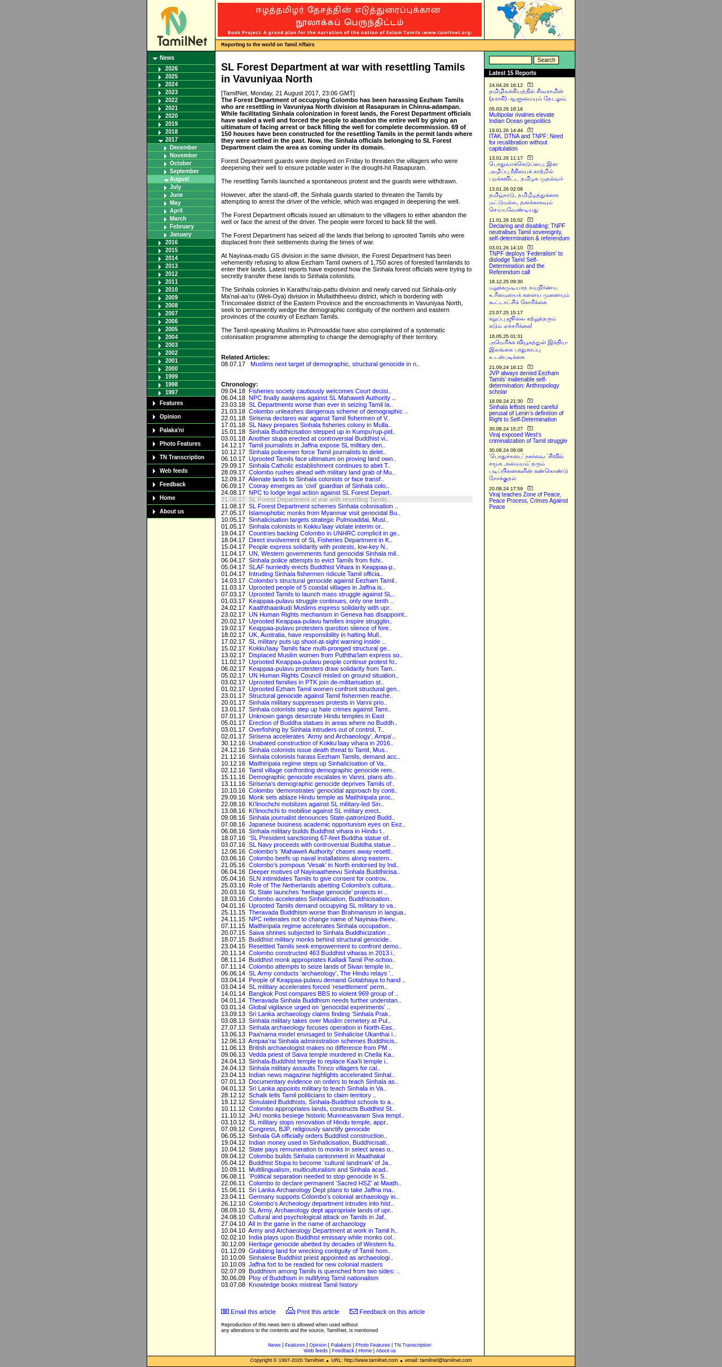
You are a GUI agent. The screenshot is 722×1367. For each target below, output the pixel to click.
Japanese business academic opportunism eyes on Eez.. (327, 824)
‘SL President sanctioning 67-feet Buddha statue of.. (320, 837)
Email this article (253, 1311)
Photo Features (180, 444)
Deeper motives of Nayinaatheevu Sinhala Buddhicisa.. (324, 871)
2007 (171, 313)
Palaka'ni (172, 430)
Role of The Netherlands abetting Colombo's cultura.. (321, 885)
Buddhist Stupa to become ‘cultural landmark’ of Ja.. (320, 1162)
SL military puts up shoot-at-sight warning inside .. (317, 641)
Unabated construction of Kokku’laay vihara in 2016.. (321, 743)
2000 (171, 369)
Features (171, 403)
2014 (171, 258)
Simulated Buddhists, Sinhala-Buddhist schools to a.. (321, 1101)
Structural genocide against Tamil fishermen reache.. (321, 695)
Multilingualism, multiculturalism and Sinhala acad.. (319, 1169)
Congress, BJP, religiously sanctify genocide (309, 1129)
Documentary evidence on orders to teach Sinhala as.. (323, 1081)
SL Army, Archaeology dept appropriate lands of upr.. (321, 1210)
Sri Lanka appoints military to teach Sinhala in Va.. (317, 1088)
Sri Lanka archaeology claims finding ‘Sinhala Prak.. (320, 1013)
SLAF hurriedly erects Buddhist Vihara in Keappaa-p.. (322, 567)
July (175, 187)
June (176, 195)
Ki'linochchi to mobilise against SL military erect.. (315, 810)
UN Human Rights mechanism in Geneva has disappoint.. (328, 614)
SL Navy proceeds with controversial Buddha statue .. (322, 844)
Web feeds (174, 471)
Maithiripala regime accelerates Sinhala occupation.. (320, 925)
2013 (171, 266)
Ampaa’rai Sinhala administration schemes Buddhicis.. (323, 1041)
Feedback (173, 484)
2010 (171, 290)
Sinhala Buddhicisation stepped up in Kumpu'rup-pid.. (322, 431)
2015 (171, 250)
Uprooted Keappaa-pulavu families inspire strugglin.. (321, 621)
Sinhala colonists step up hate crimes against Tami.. (320, 709)
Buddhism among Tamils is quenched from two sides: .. (324, 1271)
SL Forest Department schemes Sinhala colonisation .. (323, 506)
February (182, 226)
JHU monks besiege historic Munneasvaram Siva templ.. (326, 1115)
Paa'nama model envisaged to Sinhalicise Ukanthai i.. (322, 1034)
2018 (171, 132)
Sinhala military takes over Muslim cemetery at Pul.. (320, 1020)
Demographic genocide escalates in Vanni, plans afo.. (323, 776)
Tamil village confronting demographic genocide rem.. (322, 770)
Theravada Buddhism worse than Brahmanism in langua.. (328, 912)
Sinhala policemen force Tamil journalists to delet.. (317, 452)
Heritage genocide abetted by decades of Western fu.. (323, 1244)
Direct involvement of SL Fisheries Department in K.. (321, 540)
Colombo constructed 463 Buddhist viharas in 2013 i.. (322, 953)
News (167, 58)
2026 (171, 68)
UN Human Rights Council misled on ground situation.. (324, 675)
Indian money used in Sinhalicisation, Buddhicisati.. (319, 1142)
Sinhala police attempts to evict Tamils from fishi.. (316, 560)
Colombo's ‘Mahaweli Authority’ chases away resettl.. (321, 851)
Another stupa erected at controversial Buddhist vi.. (318, 438)
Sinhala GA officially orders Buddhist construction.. (318, 1135)
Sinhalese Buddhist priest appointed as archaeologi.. (321, 1257)
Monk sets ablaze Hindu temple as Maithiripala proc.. (321, 797)
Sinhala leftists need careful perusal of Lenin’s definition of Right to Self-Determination (526, 413)
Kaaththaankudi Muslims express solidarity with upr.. (321, 607)
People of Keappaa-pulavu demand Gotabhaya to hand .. (327, 980)
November (183, 155)
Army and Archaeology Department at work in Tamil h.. (323, 1230)
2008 (171, 305)
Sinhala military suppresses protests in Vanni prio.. (318, 702)
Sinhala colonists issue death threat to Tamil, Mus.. (318, 749)
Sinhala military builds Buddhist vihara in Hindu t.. (317, 831)
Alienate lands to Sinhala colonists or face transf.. (316, 479)
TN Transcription (182, 457)
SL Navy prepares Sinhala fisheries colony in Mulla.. (320, 424)
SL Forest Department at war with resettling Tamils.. (319, 499)
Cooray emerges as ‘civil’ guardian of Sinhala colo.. (319, 485)
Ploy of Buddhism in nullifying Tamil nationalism (313, 1277)
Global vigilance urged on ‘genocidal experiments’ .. (319, 1007)
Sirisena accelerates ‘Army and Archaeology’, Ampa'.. (322, 736)
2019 (171, 124)
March (178, 219)
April (176, 211)
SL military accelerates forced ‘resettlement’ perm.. (318, 986)
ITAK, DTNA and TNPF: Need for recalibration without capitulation (526, 142)
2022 (171, 100)
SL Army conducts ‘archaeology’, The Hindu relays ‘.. (321, 973)
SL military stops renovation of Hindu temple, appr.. (319, 1122)
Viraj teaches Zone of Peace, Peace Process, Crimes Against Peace (528, 500)
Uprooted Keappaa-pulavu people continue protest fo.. (323, 661)
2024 (171, 84)
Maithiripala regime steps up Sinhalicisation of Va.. (318, 763)
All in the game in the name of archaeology (307, 1223)
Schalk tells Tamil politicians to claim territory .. (312, 1095)
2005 (171, 329)
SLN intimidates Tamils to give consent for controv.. (319, 878)
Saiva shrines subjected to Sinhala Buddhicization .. (320, 932)
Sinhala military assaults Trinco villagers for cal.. (315, 1068)
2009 (171, 298)
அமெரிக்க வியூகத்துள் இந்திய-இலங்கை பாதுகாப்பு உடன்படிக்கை (528, 349)
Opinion (170, 417)
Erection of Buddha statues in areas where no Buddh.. (323, 722)
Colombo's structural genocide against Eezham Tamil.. (323, 580)
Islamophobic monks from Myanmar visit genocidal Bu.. (324, 512)
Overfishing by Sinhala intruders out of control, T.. (316, 729)
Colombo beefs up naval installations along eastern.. (321, 858)
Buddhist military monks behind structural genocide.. (320, 939)
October (180, 163)
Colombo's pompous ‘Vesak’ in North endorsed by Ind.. (324, 864)
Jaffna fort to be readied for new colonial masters (316, 1264)
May (175, 203)
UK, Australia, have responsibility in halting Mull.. (315, 634)
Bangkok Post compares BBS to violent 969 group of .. (323, 993)
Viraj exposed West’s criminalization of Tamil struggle (528, 438)
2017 (171, 140)
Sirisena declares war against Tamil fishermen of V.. (319, 418)
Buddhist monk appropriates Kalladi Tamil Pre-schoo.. (322, 959)
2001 (171, 361)
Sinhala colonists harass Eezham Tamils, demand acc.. (324, 756)
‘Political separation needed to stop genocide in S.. (318, 1176)
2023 (171, 92)
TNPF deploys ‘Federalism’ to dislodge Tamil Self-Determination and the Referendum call (526, 262)
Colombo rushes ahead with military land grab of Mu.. (322, 472)
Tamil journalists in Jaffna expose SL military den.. (317, 445)
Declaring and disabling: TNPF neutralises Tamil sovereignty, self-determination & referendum (529, 232)
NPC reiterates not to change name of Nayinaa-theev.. (323, 919)
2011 (171, 282)
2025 (171, 76)
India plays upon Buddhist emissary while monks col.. (322, 1237)
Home (167, 498)
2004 (171, 337)
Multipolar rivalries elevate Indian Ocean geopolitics (521, 118)
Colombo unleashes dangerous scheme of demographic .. (328, 411)
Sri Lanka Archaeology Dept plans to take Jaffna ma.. (322, 1189)
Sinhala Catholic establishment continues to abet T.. (320, 465)
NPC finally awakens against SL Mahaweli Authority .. (322, 397)
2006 (171, 321)
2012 (171, 274)
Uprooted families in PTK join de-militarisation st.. (316, 682)
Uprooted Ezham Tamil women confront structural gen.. (324, 688)
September (184, 171)
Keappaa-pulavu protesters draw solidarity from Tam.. (322, 668)
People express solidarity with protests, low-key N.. (319, 546)
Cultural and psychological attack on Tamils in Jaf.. (318, 1217)
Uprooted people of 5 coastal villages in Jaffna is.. (317, 587)
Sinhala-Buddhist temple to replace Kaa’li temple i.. (319, 1061)
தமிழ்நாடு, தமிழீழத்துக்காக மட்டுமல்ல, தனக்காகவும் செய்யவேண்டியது (523, 202)
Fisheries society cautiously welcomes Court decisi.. (320, 391)
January (180, 234)
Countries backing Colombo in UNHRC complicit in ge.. (324, 533)
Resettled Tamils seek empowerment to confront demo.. (325, 946)
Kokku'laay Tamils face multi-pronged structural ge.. (319, 648)
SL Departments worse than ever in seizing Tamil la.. (321, 404)
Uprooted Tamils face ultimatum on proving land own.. (323, 458)
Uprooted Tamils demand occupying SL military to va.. (323, 905)
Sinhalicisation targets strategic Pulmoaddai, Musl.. (319, 519)
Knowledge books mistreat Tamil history (303, 1284)
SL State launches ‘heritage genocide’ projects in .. (318, 892)
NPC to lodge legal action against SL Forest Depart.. (321, 492)
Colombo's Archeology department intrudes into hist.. (321, 1203)
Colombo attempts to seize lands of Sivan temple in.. (321, 966)
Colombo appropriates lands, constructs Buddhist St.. (322, 1108)
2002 (171, 353)
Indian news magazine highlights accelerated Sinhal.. (322, 1074)
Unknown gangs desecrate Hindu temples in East (316, 716)
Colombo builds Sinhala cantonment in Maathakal (317, 1156)
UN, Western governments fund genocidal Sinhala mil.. (324, 553)
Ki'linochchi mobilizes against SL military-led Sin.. (316, 804)
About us (172, 511)
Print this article (318, 1311)
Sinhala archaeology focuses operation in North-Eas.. (322, 1027)
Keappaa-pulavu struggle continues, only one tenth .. (321, 600)
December (183, 147)
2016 (171, 242)
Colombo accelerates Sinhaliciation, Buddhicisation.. (321, 898)
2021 (171, 108)
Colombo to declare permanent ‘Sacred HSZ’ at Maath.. (325, 1183)
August (179, 179)
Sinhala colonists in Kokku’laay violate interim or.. (316, 526)
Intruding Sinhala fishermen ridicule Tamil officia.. (316, 573)
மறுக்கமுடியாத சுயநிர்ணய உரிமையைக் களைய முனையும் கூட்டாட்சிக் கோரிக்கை (529, 294)
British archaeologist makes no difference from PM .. (321, 1047)
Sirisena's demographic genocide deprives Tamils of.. (322, 783)
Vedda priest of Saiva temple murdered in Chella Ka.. (322, 1054)
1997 (171, 392)
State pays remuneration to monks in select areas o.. (321, 1149)
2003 (171, 345)
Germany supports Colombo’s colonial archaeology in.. (324, 1196)
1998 (171, 384)
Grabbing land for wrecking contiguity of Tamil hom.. (320, 1250)
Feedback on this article (392, 1311)
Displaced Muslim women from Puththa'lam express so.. (326, 655)
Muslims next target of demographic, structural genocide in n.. (335, 364)
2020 (171, 116)
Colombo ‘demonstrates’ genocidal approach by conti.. (323, 790)
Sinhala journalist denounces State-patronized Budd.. (322, 817)
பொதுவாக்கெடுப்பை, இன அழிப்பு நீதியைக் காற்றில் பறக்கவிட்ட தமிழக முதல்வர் (526, 171)
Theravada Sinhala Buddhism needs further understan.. (325, 1000)
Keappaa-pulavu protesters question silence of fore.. (320, 628)
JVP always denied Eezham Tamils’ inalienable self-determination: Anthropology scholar (524, 382)
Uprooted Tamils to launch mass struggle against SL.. (322, 594)
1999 (171, 376)
